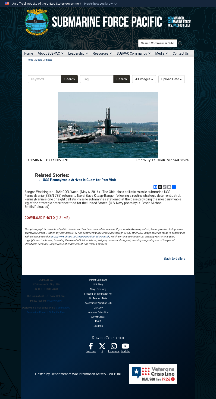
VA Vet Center (98, 317)
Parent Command (98, 280)
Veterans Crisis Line (98, 312)
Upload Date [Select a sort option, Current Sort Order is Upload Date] (171, 79)
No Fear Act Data (98, 298)
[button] (101, 3)
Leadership (78, 53)
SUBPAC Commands (134, 53)
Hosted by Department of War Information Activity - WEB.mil (78, 374)
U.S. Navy (98, 284)
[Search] (157, 43)
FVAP (98, 321)
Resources (102, 53)
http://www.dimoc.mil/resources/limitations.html (80, 236)
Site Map (98, 326)
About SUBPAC (51, 53)
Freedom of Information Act (98, 294)
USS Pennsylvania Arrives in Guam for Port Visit (79, 180)
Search (69, 79)
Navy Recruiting (98, 289)
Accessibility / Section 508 (98, 303)
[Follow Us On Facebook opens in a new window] (91, 347)
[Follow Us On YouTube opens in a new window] (125, 347)
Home (28, 53)
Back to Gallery (174, 258)
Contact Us (181, 53)
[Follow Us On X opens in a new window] (102, 347)
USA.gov (98, 307)
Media (161, 53)
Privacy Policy (54, 300)
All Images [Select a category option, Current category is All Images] (144, 79)
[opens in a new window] (114, 347)
